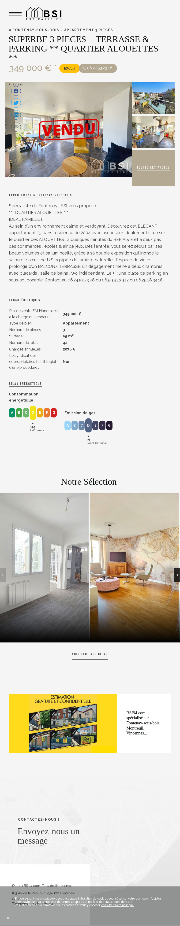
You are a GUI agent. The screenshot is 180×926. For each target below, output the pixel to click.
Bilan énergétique (25, 384)
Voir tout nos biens (90, 654)
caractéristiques (24, 300)
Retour (18, 84)
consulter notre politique (117, 905)
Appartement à (40, 195)
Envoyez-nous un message (49, 835)
